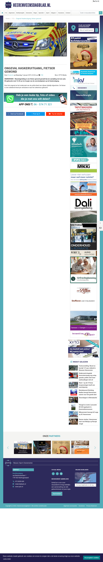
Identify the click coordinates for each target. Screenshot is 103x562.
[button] (5, 448)
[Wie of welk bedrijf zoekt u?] (86, 30)
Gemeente (29, 13)
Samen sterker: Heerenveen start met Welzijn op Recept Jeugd (88, 422)
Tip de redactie (55, 114)
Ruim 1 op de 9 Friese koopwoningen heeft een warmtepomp (87, 385)
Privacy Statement (91, 503)
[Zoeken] (100, 12)
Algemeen (12, 13)
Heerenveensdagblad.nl (32, 5)
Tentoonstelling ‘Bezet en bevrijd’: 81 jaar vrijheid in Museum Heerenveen (87, 368)
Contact (68, 13)
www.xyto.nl (19, 484)
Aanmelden (57, 491)
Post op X (35, 114)
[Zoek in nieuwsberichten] (89, 12)
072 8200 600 (19, 479)
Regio (35, 13)
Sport (47, 13)
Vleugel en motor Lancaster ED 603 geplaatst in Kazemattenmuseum (88, 407)
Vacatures (61, 13)
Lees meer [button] (7, 559)
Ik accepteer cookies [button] (92, 557)
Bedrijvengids (20, 13)
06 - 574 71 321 (43, 104)
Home (8, 18)
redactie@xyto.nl (20, 481)
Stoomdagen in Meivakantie (88, 398)
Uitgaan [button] (53, 13)
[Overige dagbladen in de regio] (85, 474)
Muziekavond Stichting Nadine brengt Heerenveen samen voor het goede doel (87, 392)
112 (6, 13)
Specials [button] (41, 13)
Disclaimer (82, 503)
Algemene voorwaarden (70, 503)
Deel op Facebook (15, 114)
